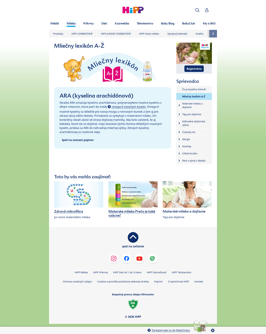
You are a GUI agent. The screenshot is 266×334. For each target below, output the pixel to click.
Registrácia (194, 69)
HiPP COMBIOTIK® (81, 33)
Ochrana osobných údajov (77, 281)
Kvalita (199, 33)
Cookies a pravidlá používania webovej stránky (123, 281)
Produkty (58, 33)
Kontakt (198, 281)
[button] (197, 10)
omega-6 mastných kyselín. (129, 107)
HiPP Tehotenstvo (181, 272)
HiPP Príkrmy (100, 272)
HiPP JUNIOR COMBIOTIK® (116, 33)
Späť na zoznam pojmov (78, 140)
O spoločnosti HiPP (178, 281)
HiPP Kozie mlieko (149, 33)
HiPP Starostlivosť (156, 272)
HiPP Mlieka (81, 272)
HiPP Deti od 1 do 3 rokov (127, 272)
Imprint (158, 281)
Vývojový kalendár (177, 33)
